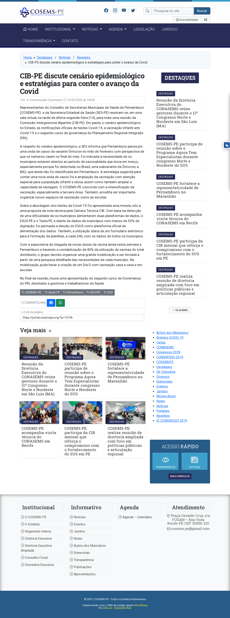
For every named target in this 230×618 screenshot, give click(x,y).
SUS (108, 292)
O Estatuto (30, 524)
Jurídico (170, 29)
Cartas (161, 342)
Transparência (82, 560)
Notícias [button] (90, 29)
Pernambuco (73, 292)
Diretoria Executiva (36, 538)
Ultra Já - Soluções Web (117, 608)
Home (30, 29)
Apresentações (83, 574)
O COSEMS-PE (33, 517)
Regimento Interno (36, 531)
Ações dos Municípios (172, 333)
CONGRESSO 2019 (169, 357)
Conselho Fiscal (34, 558)
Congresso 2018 (168, 352)
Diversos (162, 377)
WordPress (141, 605)
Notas (160, 401)
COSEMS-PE (31, 292)
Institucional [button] (58, 29)
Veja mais (180, 310)
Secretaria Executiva (37, 565)
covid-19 (52, 292)
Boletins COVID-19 (169, 338)
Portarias (162, 411)
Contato (70, 41)
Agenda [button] (116, 29)
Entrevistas (164, 382)
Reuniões (83, 57)
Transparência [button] (37, 41)
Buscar (202, 11)
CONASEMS (165, 347)
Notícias (65, 57)
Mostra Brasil (165, 396)
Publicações (81, 567)
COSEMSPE (164, 362)
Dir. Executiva (165, 372)
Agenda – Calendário (135, 517)
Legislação (144, 29)
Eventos (162, 386)
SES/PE (93, 292)
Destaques (44, 57)
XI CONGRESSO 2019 (171, 421)
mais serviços (180, 476)
